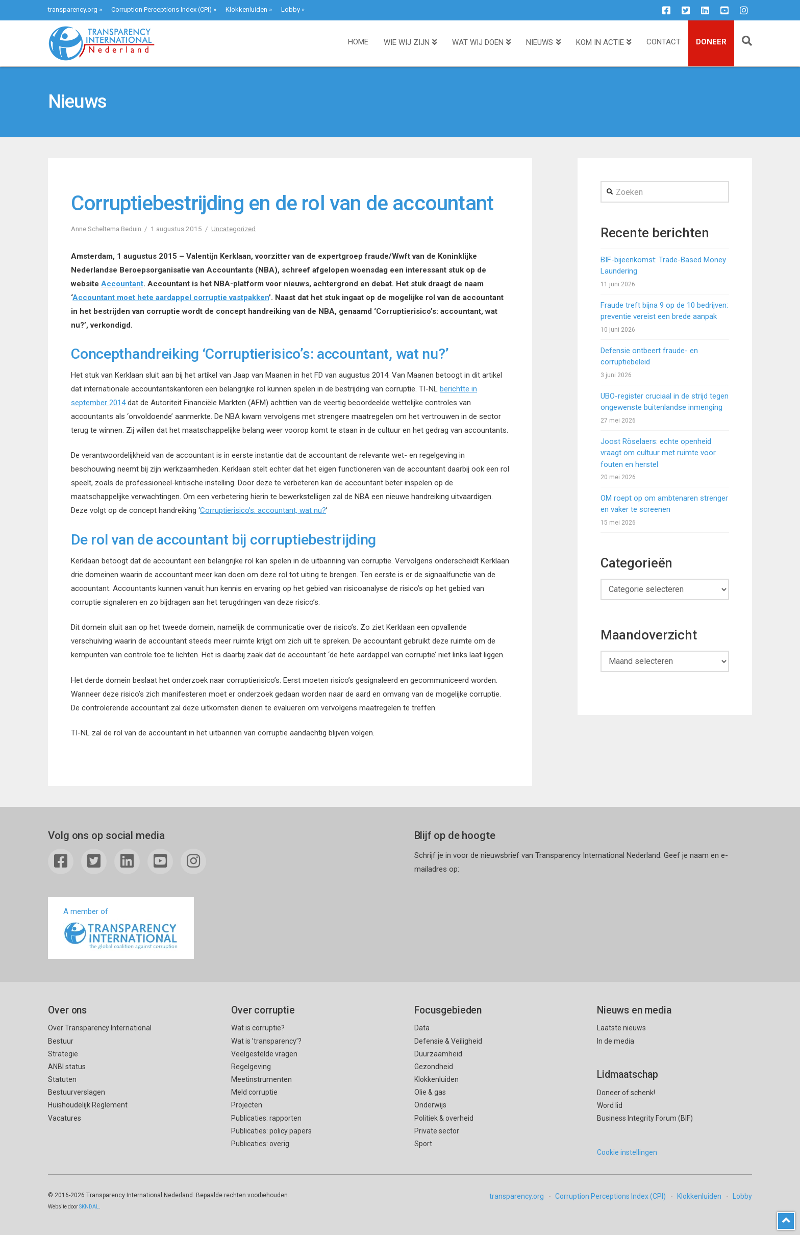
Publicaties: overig (260, 1144)
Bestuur (60, 1041)
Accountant (122, 283)
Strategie (63, 1054)
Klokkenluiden (246, 9)
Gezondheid (433, 1067)
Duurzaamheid (438, 1054)
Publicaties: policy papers (271, 1131)
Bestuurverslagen (76, 1092)
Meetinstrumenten (261, 1079)
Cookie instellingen (627, 1152)
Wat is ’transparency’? (266, 1041)
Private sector (436, 1131)
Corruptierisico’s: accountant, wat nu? (263, 510)
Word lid (609, 1105)
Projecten (246, 1105)
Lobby (290, 9)
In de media (615, 1041)
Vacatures (64, 1118)
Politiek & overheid (443, 1118)
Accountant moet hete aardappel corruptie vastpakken (170, 297)
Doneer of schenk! (626, 1093)
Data (422, 1028)
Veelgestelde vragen (264, 1054)
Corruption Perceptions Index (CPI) (161, 9)
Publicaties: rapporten (266, 1118)
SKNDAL (89, 1206)
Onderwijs (430, 1105)
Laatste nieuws (621, 1028)
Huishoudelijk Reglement (88, 1105)
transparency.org (72, 9)
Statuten (62, 1079)
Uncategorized (233, 229)
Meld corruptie (254, 1092)
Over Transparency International (100, 1028)
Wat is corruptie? (258, 1028)
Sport (423, 1144)
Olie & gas (430, 1092)
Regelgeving (251, 1067)
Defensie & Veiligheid (448, 1041)
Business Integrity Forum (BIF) (645, 1118)
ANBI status (67, 1067)
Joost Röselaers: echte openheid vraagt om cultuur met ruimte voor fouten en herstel (658, 453)
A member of (121, 929)
